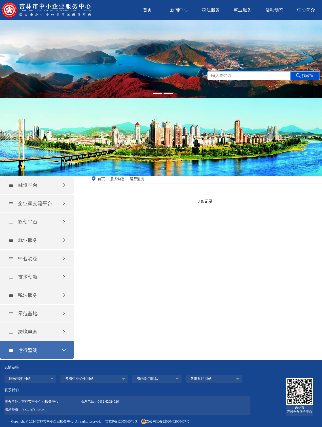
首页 (147, 9)
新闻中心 (179, 9)
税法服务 (211, 9)
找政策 (305, 75)
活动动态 (274, 9)
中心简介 (306, 9)
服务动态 (117, 179)
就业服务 (243, 9)
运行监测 (137, 179)
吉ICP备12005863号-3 (121, 421)
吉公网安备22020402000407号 (165, 421)
